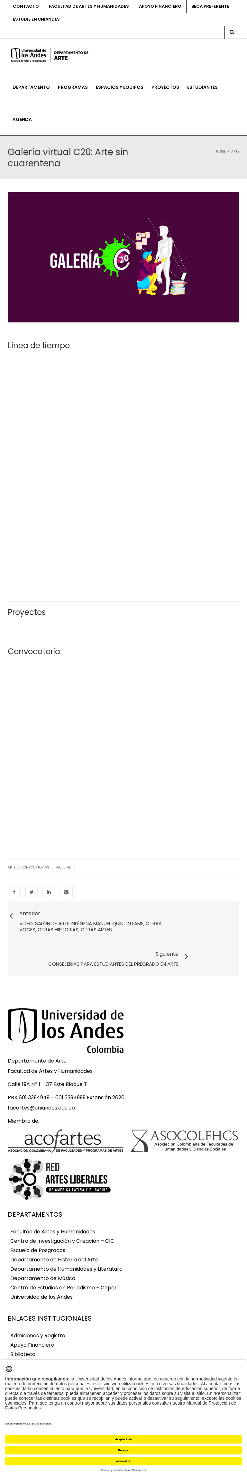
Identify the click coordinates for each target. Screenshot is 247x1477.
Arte (11, 867)
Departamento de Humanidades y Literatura (66, 1247)
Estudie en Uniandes (36, 19)
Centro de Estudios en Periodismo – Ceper (63, 1266)
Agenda (22, 119)
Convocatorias (35, 867)
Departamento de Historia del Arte (54, 1238)
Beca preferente (210, 6)
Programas (73, 87)
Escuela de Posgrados (37, 1228)
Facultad (63, 867)
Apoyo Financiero (32, 1323)
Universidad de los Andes (41, 1275)
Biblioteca (22, 1332)
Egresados (23, 1351)
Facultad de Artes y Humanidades (89, 6)
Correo (19, 1342)
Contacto (26, 6)
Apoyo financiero (160, 6)
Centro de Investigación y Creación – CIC (62, 1219)
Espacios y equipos (119, 87)
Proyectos (165, 87)
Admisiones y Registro (37, 1314)
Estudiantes (202, 87)
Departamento (31, 87)
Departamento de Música (42, 1256)
